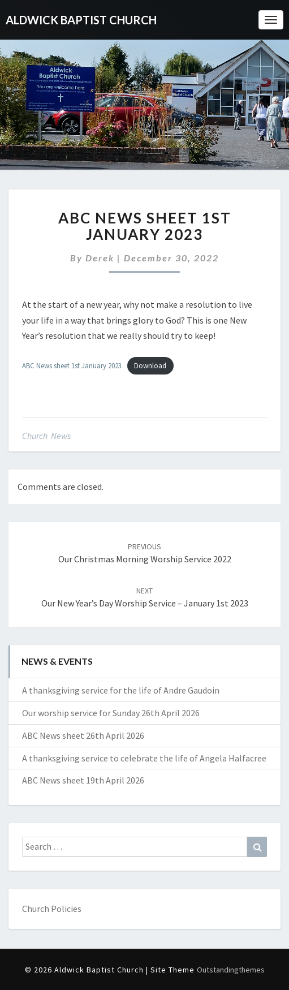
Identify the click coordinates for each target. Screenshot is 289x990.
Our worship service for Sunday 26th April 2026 (111, 712)
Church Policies (51, 908)
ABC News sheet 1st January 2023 (72, 365)
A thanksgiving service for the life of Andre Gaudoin (120, 690)
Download (150, 365)
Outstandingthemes (231, 970)
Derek (99, 257)
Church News (46, 435)
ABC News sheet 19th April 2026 (83, 780)
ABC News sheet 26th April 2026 (83, 735)
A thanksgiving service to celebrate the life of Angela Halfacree (144, 758)
